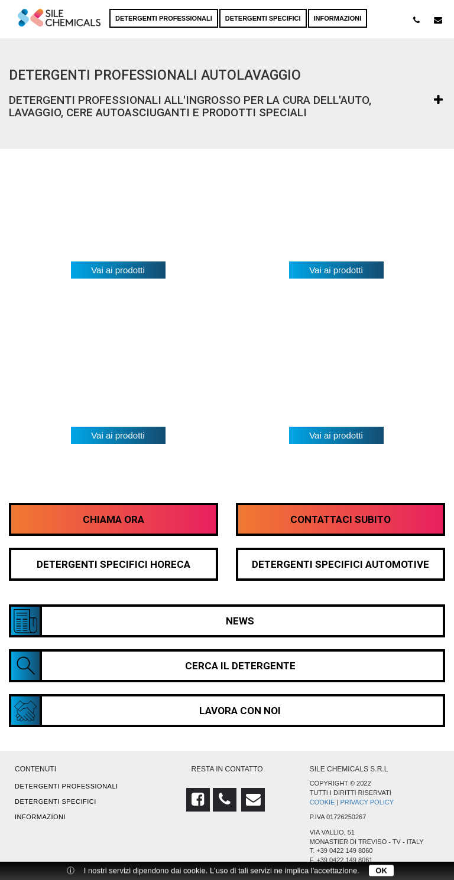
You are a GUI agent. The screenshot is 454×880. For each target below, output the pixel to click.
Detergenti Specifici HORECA (113, 564)
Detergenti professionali (163, 18)
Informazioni (338, 18)
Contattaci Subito (340, 519)
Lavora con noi (146, 710)
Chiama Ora (113, 519)
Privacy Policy (367, 802)
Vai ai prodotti (118, 270)
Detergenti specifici (263, 18)
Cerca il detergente (153, 666)
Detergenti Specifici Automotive (340, 564)
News (132, 621)
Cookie (322, 802)
